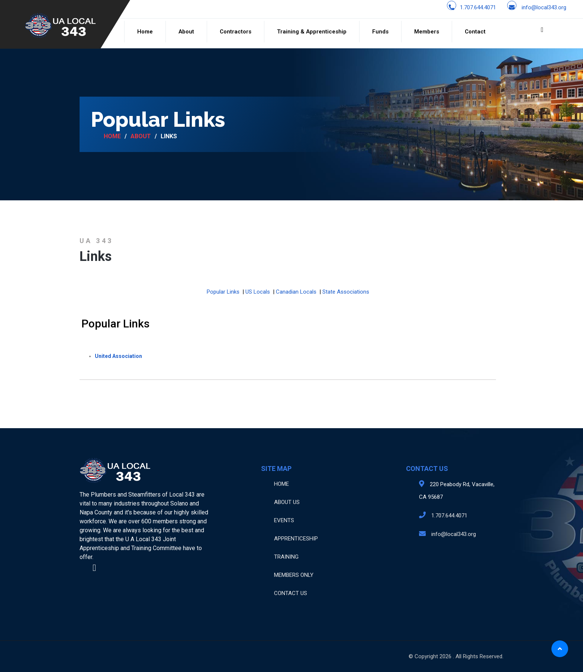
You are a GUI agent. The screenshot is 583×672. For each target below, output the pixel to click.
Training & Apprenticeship (312, 31)
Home (145, 31)
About (186, 31)
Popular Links (223, 291)
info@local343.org (544, 7)
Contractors (235, 31)
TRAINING (286, 556)
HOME (281, 484)
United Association (118, 356)
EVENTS (284, 520)
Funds (380, 31)
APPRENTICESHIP (296, 538)
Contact (475, 31)
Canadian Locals (296, 291)
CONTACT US (290, 593)
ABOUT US (287, 502)
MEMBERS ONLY (293, 575)
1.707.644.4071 (478, 7)
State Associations (345, 291)
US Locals (257, 291)
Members (426, 31)
